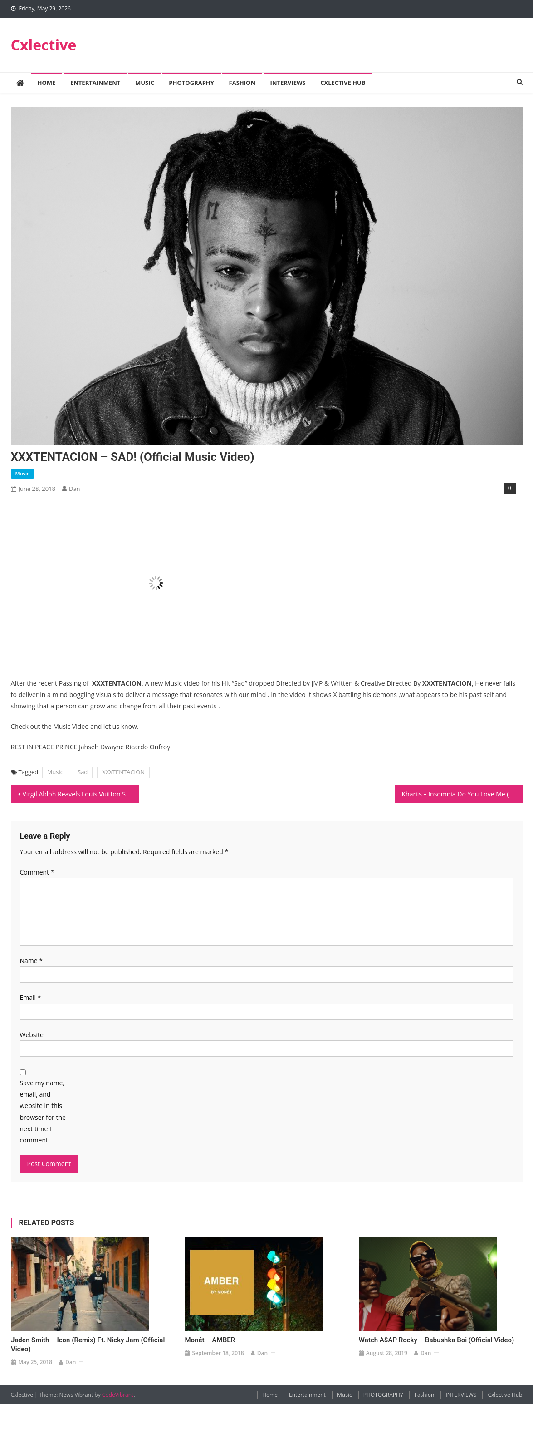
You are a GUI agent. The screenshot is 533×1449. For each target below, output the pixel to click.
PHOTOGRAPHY (191, 83)
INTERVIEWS (288, 83)
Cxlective (44, 44)
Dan (74, 489)
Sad (83, 772)
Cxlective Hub (342, 83)
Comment (37, 872)
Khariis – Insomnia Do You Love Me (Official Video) (462, 794)
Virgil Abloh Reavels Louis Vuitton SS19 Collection (81, 794)
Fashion (242, 83)
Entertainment (95, 83)
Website (32, 1034)
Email (30, 997)
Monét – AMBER (210, 1340)
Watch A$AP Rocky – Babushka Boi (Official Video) (436, 1340)
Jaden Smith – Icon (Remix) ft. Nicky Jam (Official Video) (88, 1344)
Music (144, 83)
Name (31, 960)
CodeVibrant (118, 1395)
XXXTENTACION (123, 772)
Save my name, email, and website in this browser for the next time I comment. (43, 1111)
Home (47, 83)
